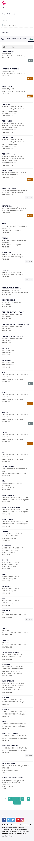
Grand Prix (3, 39)
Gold (8, 38)
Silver (14, 38)
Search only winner (10, 25)
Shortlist (25, 39)
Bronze (19, 38)
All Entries (31, 39)
